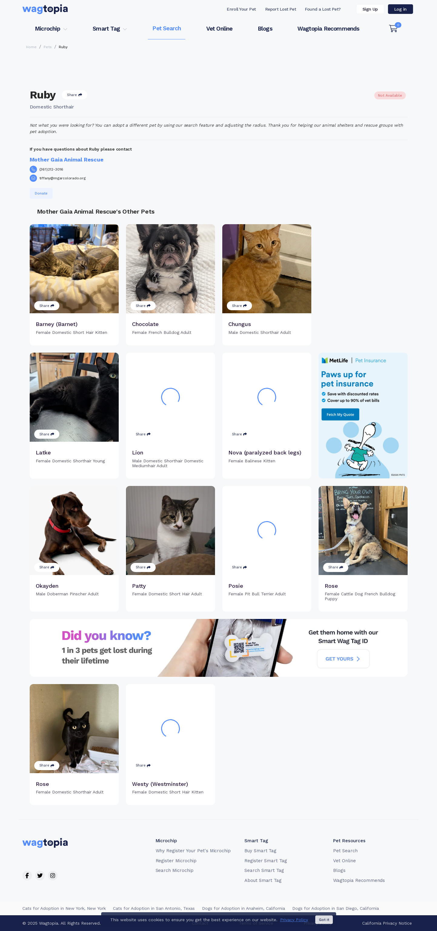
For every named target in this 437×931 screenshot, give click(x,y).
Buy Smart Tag (260, 850)
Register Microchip (176, 860)
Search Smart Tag (264, 870)
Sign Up (370, 9)
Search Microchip (175, 870)
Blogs (265, 28)
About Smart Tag (263, 880)
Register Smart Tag (265, 860)
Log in (400, 9)
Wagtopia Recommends (328, 28)
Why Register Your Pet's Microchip (193, 850)
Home (31, 47)
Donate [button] (41, 193)
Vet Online (219, 28)
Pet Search (166, 28)
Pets (48, 47)
